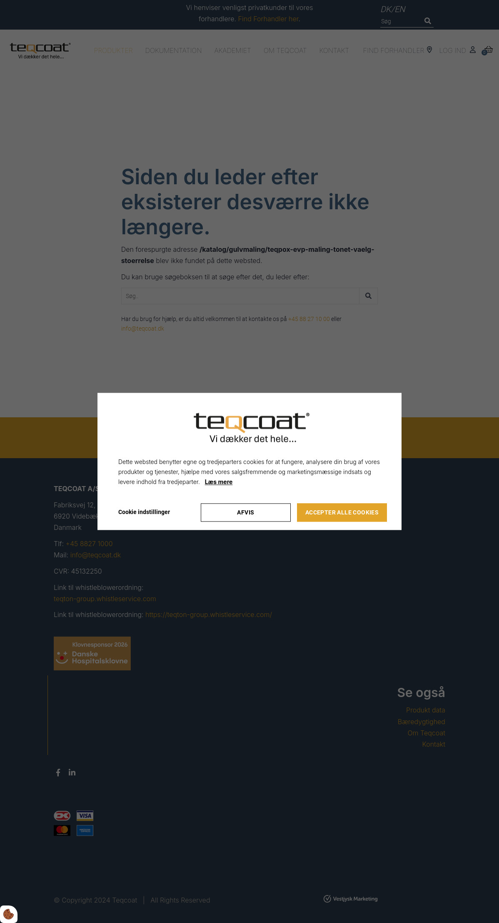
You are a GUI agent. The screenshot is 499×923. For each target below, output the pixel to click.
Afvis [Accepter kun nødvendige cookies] (245, 512)
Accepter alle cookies (342, 512)
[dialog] (249, 461)
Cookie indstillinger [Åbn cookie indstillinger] (144, 512)
